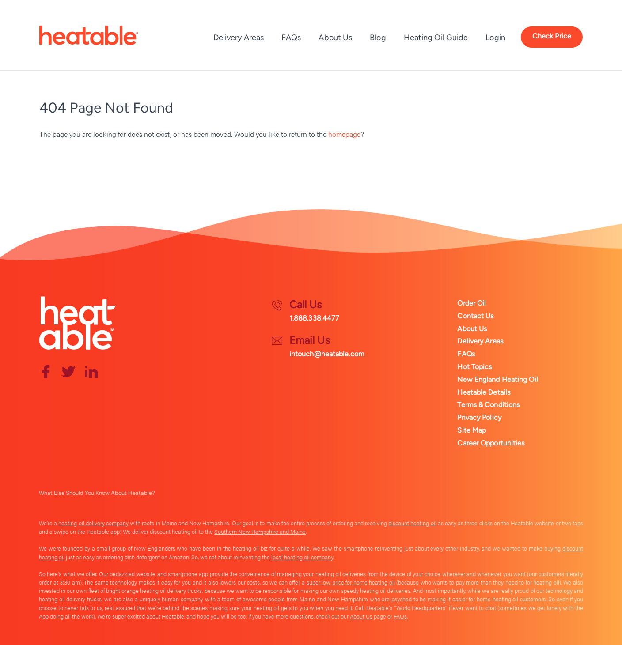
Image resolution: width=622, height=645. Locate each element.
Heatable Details (483, 392)
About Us (335, 37)
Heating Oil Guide (436, 37)
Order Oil (471, 303)
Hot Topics (474, 366)
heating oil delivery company (93, 523)
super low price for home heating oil (351, 582)
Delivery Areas (238, 37)
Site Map (471, 430)
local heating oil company (302, 557)
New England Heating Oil (497, 379)
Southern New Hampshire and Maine (260, 532)
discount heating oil (412, 523)
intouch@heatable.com (326, 354)
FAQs (291, 37)
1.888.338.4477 (314, 318)
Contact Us (475, 316)
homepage (344, 134)
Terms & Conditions (488, 404)
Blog (378, 37)
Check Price (551, 36)
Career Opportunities (490, 443)
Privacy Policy (479, 417)
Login (495, 37)
